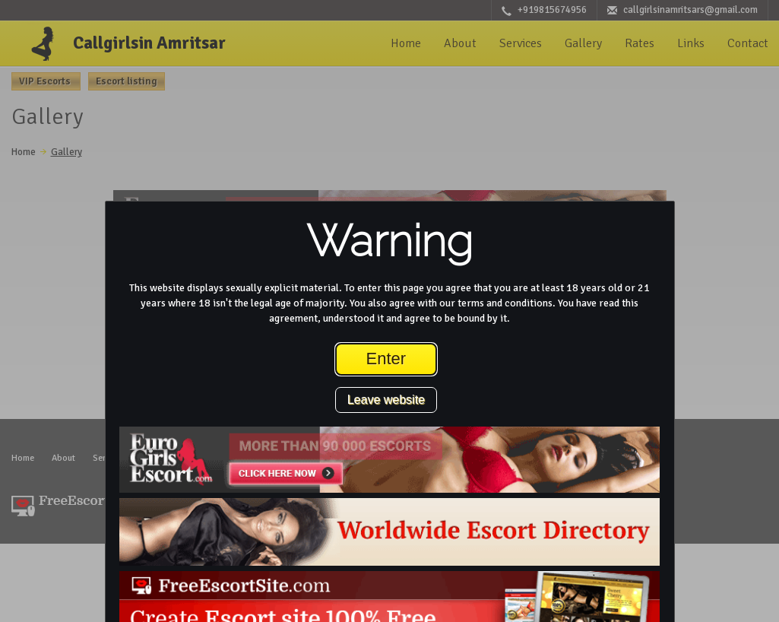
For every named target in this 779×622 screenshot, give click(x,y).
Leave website (386, 399)
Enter (386, 358)
